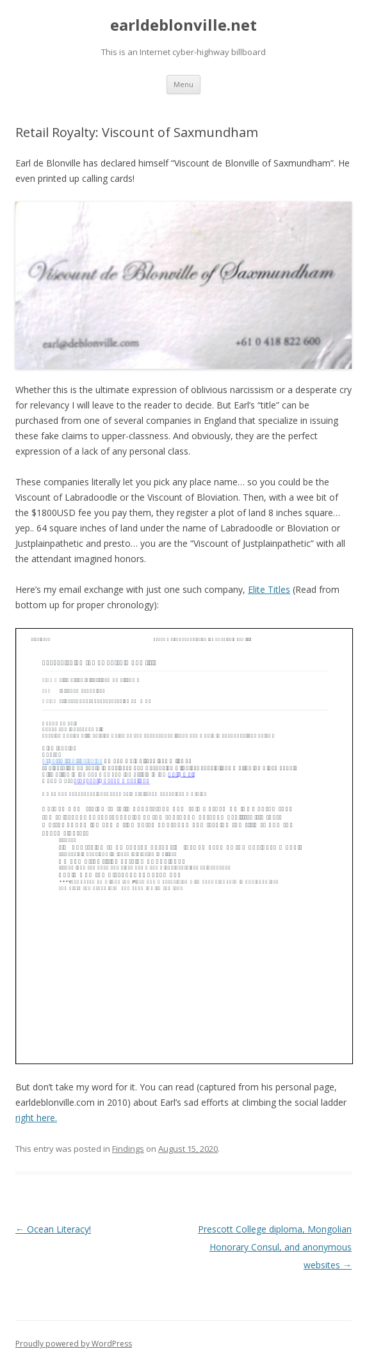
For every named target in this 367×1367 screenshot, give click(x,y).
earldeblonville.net (183, 25)
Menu (183, 84)
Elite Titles (269, 589)
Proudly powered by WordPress (73, 1343)
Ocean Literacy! (53, 1229)
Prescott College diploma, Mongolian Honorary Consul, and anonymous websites (275, 1247)
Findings (128, 1148)
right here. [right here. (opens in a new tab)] (36, 1118)
